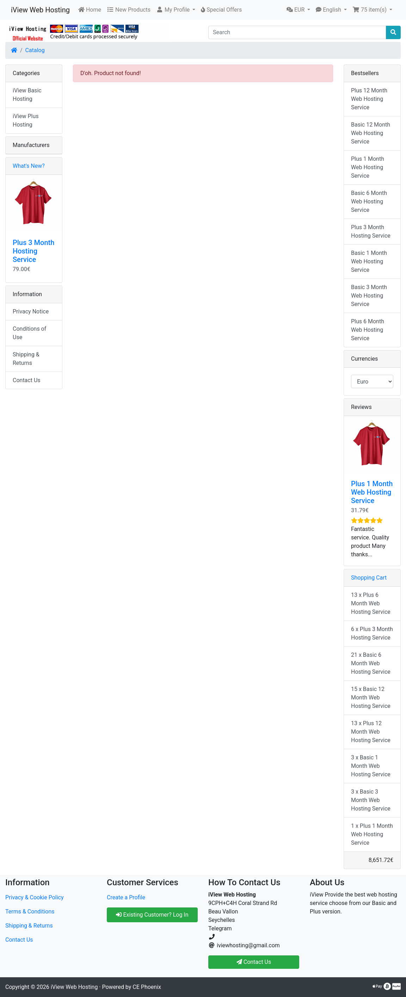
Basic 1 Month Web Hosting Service (369, 261)
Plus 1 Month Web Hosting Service (367, 167)
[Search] (297, 32)
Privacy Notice (31, 311)
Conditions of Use (29, 333)
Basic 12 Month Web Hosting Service (370, 133)
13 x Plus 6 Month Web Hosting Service (370, 603)
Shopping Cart (369, 577)
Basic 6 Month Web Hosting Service (369, 201)
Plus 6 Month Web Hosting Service (367, 330)
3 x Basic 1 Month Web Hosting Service (370, 766)
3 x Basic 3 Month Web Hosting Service (370, 800)
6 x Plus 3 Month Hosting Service (372, 633)
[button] (175, 10)
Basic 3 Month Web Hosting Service (369, 295)
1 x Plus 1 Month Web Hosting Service (372, 834)
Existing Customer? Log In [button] (152, 914)
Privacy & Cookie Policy (34, 897)
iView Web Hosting (40, 10)
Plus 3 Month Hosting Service (33, 251)
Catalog (35, 50)
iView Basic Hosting (27, 94)
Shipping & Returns (26, 358)
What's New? (29, 166)
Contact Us (27, 380)
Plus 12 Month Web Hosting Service (369, 99)
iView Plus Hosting (26, 120)
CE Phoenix (147, 987)
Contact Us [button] (253, 962)
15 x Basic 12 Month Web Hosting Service (370, 697)
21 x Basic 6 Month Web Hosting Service (370, 663)
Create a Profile (126, 897)
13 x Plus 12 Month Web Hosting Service (370, 732)
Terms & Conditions (30, 911)
